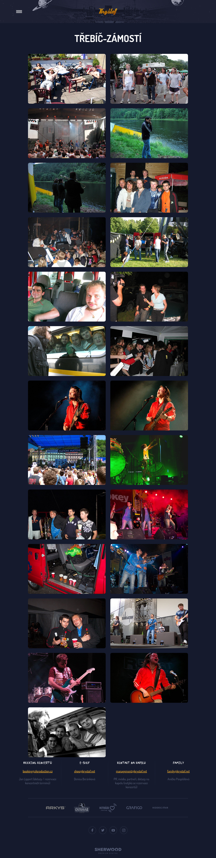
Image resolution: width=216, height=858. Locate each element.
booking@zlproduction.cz (38, 771)
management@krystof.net (131, 771)
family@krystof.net (178, 771)
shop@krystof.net (84, 771)
